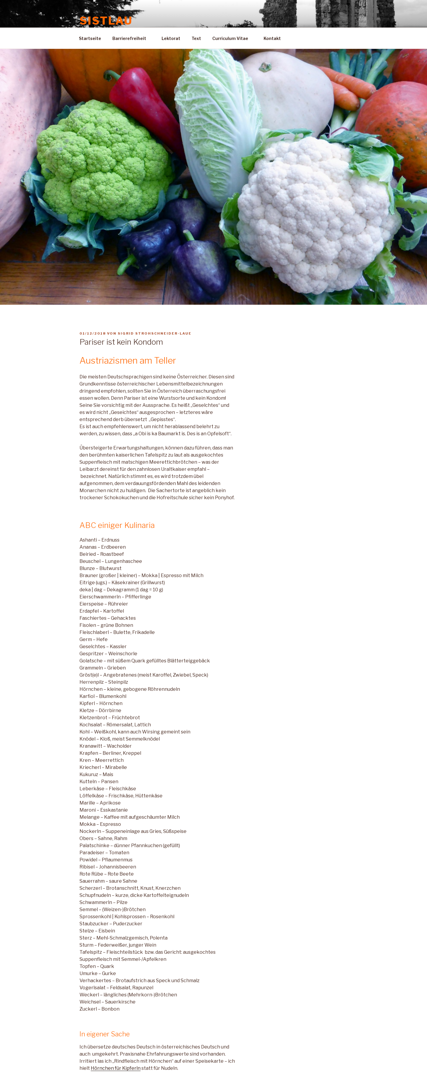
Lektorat (171, 38)
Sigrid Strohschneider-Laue (155, 333)
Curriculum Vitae (233, 38)
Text (196, 38)
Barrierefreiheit (132, 38)
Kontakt (275, 38)
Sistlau (106, 20)
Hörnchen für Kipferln (116, 1068)
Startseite (90, 38)
